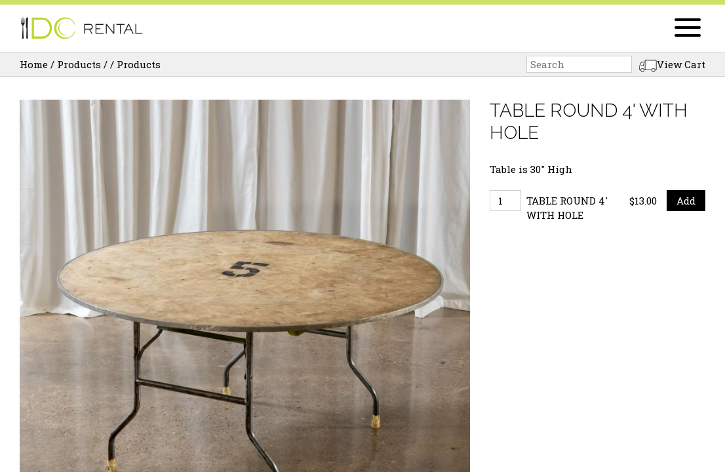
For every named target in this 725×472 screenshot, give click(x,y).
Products (79, 64)
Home (34, 64)
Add (686, 200)
